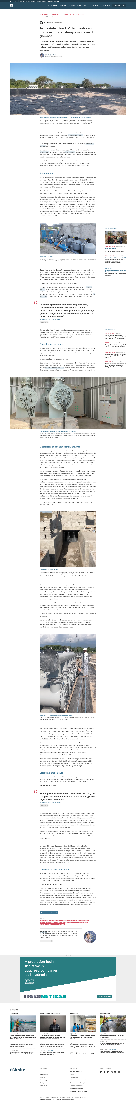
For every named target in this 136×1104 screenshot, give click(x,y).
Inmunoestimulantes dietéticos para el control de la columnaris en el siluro (52, 1045)
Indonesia (61, 924)
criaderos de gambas (75, 135)
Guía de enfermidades (29, 1)
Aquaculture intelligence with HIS (115, 258)
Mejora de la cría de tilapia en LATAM (82, 1054)
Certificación (109, 333)
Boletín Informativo (47, 1)
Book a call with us (105, 996)
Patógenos (74, 15)
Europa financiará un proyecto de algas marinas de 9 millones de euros (115, 346)
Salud (59, 920)
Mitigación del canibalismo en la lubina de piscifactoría (112, 1036)
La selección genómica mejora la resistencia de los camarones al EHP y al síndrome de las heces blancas (115, 365)
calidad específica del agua (54, 368)
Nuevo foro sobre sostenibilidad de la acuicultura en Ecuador (21, 1045)
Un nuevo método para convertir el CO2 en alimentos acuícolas (115, 250)
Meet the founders (110, 248)
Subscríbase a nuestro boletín (78, 1080)
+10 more (81, 15)
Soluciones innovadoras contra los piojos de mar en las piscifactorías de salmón (115, 261)
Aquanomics (96, 5)
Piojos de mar (109, 256)
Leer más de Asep (46, 941)
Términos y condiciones (76, 1088)
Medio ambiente (70, 922)
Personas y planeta (75, 5)
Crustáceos (44, 920)
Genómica (108, 362)
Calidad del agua (82, 922)
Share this (44, 322)
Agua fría (63, 5)
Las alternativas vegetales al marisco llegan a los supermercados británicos (22, 1053)
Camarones (44, 15)
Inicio (41, 1071)
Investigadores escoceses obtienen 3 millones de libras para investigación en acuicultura (82, 1046)
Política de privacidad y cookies (79, 1091)
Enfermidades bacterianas (59, 15)
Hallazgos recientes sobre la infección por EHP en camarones (52, 1053)
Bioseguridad (44, 922)
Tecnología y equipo (47, 924)
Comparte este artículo (49, 913)
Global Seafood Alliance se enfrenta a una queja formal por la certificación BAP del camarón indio (116, 337)
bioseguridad (44, 152)
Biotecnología (110, 246)
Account (56, 1)
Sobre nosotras (74, 1077)
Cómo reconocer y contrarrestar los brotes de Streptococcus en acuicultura (112, 1052)
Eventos (39, 1)
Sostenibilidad (110, 267)
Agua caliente (52, 5)
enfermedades (70, 152)
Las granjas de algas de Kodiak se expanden (115, 274)
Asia (56, 924)
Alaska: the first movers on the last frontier (115, 271)
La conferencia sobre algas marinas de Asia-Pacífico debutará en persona (112, 1044)
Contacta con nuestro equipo (78, 1083)
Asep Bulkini (52, 55)
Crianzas (53, 922)
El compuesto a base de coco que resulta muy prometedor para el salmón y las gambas (82, 1037)
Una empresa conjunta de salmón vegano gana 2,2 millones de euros (115, 356)
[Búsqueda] (119, 5)
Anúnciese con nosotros (76, 1086)
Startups (86, 5)
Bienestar (60, 922)
